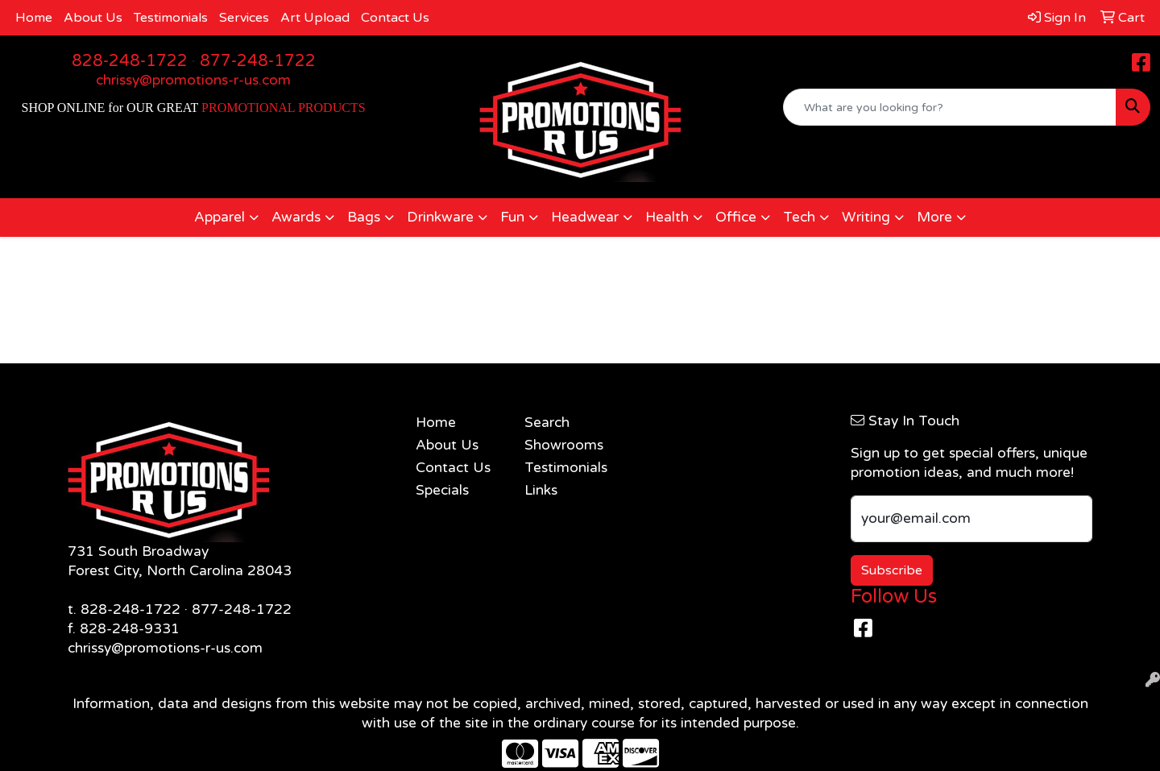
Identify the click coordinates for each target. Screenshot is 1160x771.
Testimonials (171, 18)
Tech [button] (799, 217)
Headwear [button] (585, 217)
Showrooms (563, 445)
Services (244, 18)
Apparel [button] (219, 217)
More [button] (934, 217)
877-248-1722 (258, 61)
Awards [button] (296, 217)
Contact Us (395, 18)
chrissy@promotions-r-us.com (193, 80)
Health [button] (667, 217)
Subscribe (891, 570)
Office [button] (735, 217)
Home (33, 18)
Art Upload (315, 18)
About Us (93, 18)
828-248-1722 (130, 61)
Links (540, 490)
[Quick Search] (949, 107)
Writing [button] (866, 217)
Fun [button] (512, 217)
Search (547, 422)
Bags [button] (363, 217)
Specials (442, 490)
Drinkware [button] (440, 217)
